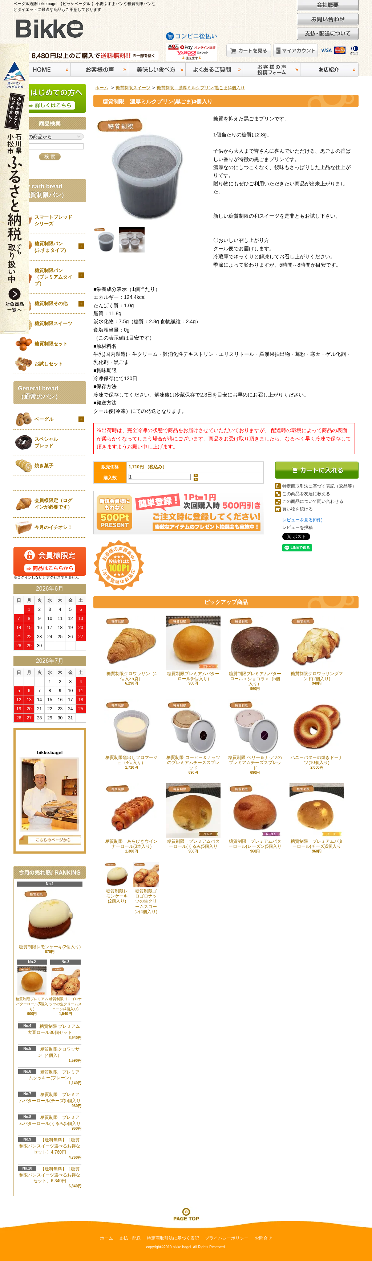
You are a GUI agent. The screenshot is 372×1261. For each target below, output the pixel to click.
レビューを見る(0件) (302, 519)
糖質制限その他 (51, 303)
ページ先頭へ (186, 1214)
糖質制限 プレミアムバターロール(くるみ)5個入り (193, 816)
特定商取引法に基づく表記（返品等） (319, 486)
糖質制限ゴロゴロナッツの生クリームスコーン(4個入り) (65, 988)
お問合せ (263, 1238)
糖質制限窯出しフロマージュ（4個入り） (131, 732)
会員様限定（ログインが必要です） (53, 504)
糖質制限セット (51, 343)
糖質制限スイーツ (133, 87)
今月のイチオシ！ (53, 527)
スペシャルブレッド (46, 442)
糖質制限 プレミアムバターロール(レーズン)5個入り (255, 816)
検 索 (49, 156)
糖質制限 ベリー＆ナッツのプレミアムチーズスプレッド (255, 735)
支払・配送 (130, 1238)
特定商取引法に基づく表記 (173, 1238)
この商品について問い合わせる (312, 501)
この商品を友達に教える (306, 493)
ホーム (101, 87)
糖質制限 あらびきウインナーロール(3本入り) (131, 816)
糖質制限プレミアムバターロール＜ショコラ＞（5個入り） (255, 651)
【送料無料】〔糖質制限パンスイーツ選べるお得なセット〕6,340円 (49, 1175)
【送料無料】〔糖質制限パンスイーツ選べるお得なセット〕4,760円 (49, 1146)
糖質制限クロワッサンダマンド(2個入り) (317, 648)
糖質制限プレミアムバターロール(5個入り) (193, 648)
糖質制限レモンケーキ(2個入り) (117, 883)
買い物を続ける (297, 509)
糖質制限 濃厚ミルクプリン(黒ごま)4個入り (201, 87)
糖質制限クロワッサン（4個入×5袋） (131, 648)
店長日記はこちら (50, 840)
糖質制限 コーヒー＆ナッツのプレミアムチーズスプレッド (193, 735)
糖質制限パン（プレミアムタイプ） (53, 277)
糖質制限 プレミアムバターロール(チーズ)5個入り (317, 816)
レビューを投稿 (297, 527)
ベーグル (44, 419)
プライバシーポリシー (226, 1238)
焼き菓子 (44, 465)
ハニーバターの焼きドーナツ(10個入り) (317, 732)
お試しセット (49, 363)
